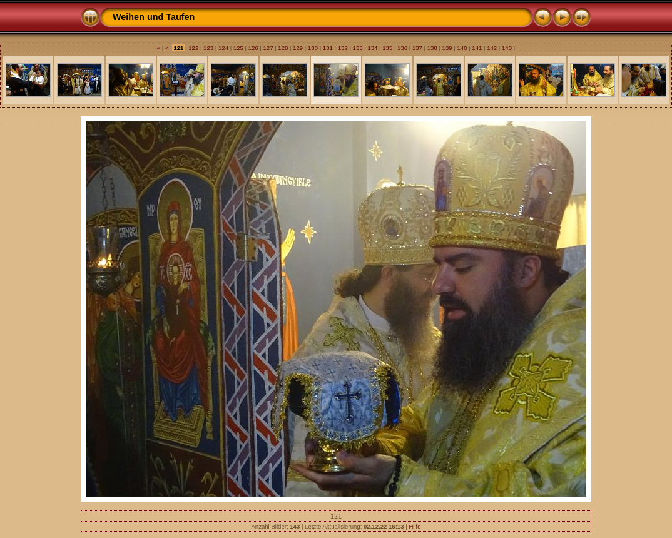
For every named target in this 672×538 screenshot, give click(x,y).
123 (208, 47)
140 (462, 47)
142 (491, 47)
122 (193, 47)
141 (477, 47)
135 (387, 47)
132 (342, 47)
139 (447, 47)
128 (283, 47)
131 (327, 47)
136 (402, 47)
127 (268, 47)
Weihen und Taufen (154, 17)
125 (238, 47)
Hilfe (414, 526)
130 (312, 47)
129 (298, 47)
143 (506, 47)
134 (372, 47)
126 (253, 47)
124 (223, 47)
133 (357, 47)
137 (417, 47)
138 (432, 47)
